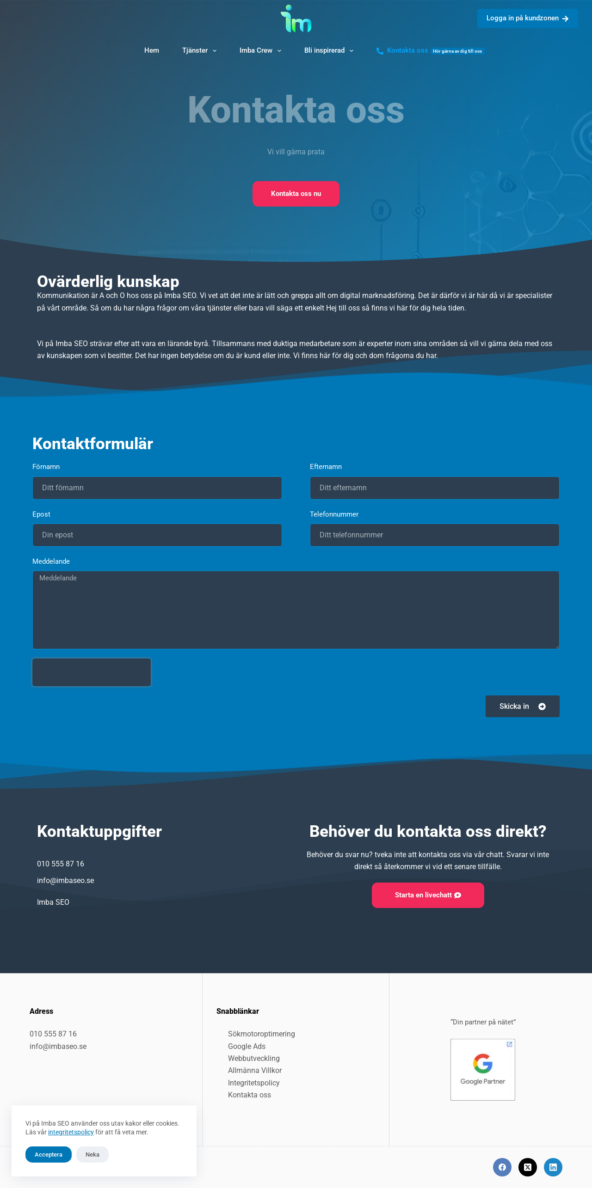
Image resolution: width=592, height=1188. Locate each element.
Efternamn (327, 467)
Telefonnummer (335, 514)
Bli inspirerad (330, 50)
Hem (151, 50)
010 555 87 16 (53, 1034)
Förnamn (47, 467)
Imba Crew (262, 50)
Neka (92, 1154)
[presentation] (91, 672)
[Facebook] (502, 1167)
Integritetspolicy (254, 1082)
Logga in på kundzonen (528, 18)
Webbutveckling (254, 1058)
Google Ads (246, 1046)
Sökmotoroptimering (261, 1034)
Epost (42, 514)
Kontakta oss (430, 50)
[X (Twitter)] (527, 1167)
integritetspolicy (71, 1132)
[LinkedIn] (553, 1167)
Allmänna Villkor (255, 1070)
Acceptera (48, 1154)
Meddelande (51, 561)
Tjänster (201, 50)
